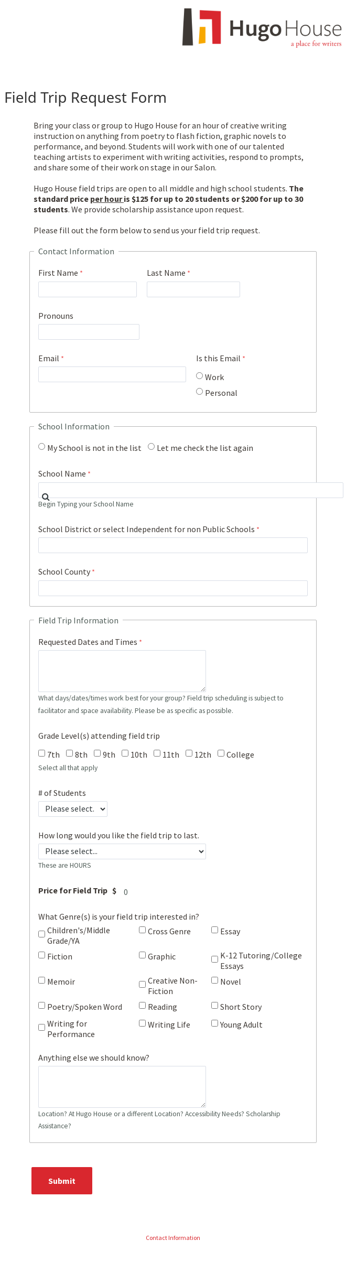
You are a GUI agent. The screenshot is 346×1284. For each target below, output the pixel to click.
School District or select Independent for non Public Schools (146, 529)
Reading (162, 1006)
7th (53, 754)
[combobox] (190, 490)
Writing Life (169, 1024)
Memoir (61, 981)
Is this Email (218, 358)
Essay (230, 931)
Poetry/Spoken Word (84, 1006)
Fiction (59, 956)
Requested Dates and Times (87, 641)
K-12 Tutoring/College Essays (261, 960)
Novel (230, 981)
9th (109, 754)
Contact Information (173, 1238)
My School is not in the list (94, 448)
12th (202, 754)
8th (81, 754)
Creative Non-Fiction (173, 985)
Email (48, 358)
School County (64, 571)
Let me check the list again (205, 448)
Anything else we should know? (93, 1057)
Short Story (241, 1006)
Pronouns (55, 315)
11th (171, 754)
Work (214, 377)
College (240, 754)
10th (139, 754)
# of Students (62, 792)
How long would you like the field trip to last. (118, 835)
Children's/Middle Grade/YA (78, 935)
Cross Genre (169, 931)
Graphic (162, 956)
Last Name (166, 272)
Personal (221, 392)
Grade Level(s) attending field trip (99, 735)
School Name (62, 473)
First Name (58, 272)
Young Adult (241, 1024)
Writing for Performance (71, 1028)
